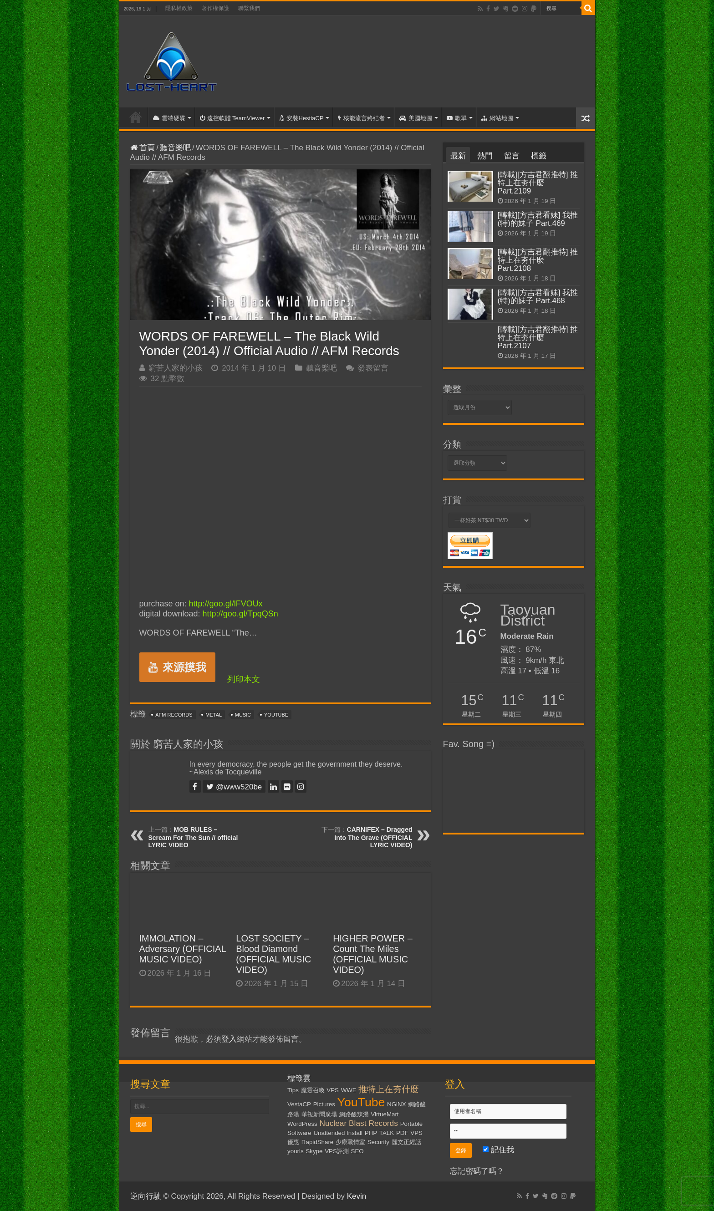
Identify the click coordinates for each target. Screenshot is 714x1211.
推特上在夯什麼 (388, 1089)
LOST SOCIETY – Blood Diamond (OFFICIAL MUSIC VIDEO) (273, 954)
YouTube (276, 714)
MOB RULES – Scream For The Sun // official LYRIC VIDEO (193, 837)
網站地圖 (497, 118)
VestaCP (299, 1104)
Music (243, 714)
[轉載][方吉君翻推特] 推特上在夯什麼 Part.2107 (538, 337)
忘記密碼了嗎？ (477, 1171)
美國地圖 (415, 118)
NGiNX (396, 1104)
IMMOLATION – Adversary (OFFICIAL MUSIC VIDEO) (182, 948)
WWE (349, 1090)
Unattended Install (337, 1133)
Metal (213, 714)
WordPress (302, 1123)
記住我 (498, 1149)
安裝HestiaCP (301, 118)
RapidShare (317, 1142)
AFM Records (173, 714)
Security (378, 1142)
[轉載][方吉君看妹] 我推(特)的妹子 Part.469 (538, 219)
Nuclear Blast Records (359, 1123)
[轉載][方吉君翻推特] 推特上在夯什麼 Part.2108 (538, 260)
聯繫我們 (249, 8)
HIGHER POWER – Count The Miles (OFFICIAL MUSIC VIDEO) (372, 954)
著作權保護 (215, 8)
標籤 (538, 156)
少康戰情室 (350, 1142)
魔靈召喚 (313, 1090)
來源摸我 (177, 667)
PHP (371, 1133)
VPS (332, 1090)
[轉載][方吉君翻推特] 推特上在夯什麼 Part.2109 (538, 182)
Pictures (324, 1104)
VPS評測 (337, 1151)
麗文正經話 (406, 1142)
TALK (386, 1133)
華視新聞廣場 (319, 1114)
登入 (229, 1039)
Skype (314, 1151)
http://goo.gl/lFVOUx (226, 603)
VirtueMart (384, 1114)
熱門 (485, 156)
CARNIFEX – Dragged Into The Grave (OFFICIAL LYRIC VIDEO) (373, 837)
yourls (295, 1151)
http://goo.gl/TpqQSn (240, 613)
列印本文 (243, 679)
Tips (293, 1090)
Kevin (357, 1196)
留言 (512, 156)
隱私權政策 (179, 8)
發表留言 (372, 368)
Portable (411, 1123)
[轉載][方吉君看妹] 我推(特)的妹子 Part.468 (538, 296)
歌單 (457, 118)
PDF (402, 1133)
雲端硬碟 (169, 118)
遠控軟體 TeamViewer (232, 118)
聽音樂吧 (175, 147)
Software (299, 1133)
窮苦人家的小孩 (175, 368)
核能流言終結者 (361, 118)
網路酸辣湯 (354, 1114)
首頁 (136, 117)
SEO (357, 1151)
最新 (458, 156)
